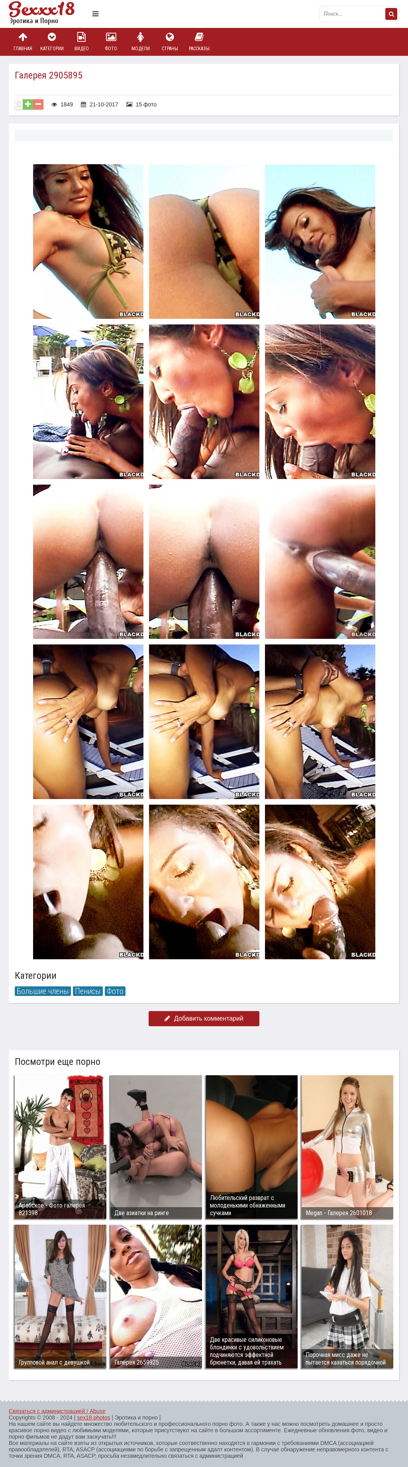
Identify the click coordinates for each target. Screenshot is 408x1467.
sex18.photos (93, 1417)
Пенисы (88, 991)
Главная (23, 41)
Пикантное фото (48, 14)
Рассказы (199, 41)
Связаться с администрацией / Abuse (57, 1411)
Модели (141, 41)
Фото (111, 41)
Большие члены (43, 991)
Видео (82, 41)
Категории (52, 41)
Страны (170, 41)
